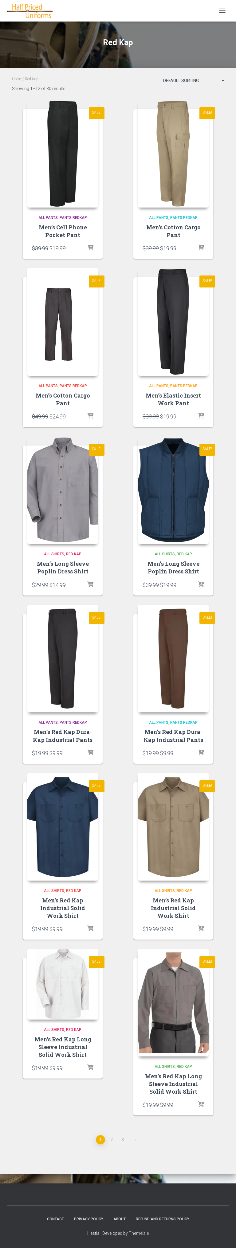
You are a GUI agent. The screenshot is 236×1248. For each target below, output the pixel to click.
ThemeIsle (139, 1233)
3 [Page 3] (122, 1139)
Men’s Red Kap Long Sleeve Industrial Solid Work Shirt (62, 1047)
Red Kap (73, 554)
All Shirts (54, 554)
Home (17, 79)
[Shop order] (193, 81)
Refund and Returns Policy (162, 1219)
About (119, 1219)
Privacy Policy (88, 1219)
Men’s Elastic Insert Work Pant (173, 399)
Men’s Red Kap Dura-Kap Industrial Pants (62, 735)
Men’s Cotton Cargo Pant (173, 231)
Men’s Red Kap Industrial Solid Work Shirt (62, 908)
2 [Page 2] (111, 1139)
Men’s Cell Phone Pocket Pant (63, 231)
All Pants (48, 218)
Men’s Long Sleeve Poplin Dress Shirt (63, 567)
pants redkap (73, 218)
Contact (55, 1219)
